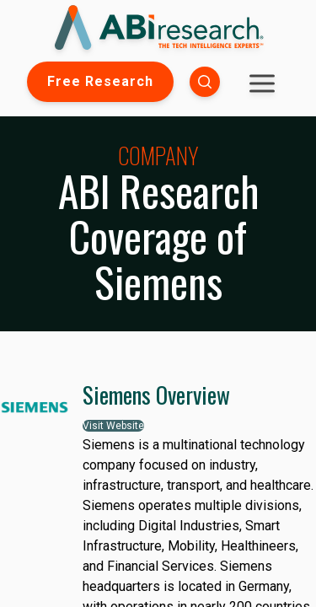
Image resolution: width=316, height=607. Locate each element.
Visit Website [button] (113, 426)
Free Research (100, 81)
